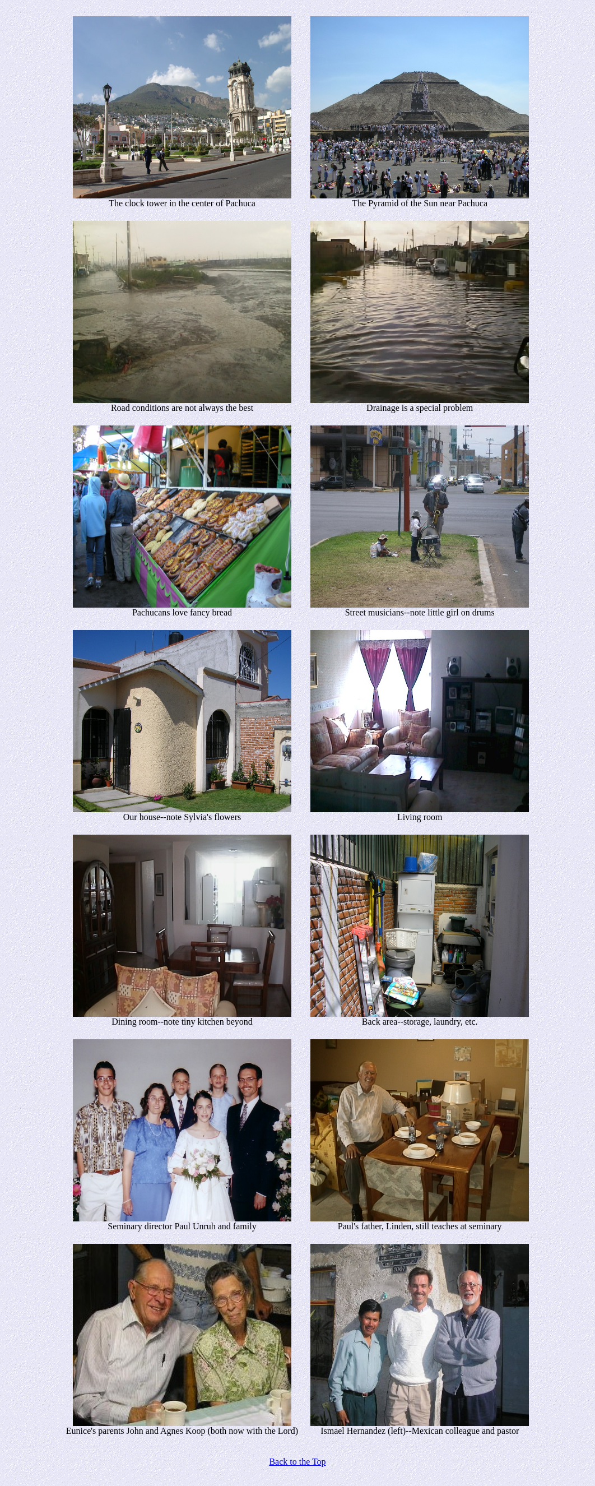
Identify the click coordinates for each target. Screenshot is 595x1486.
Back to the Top (297, 1461)
